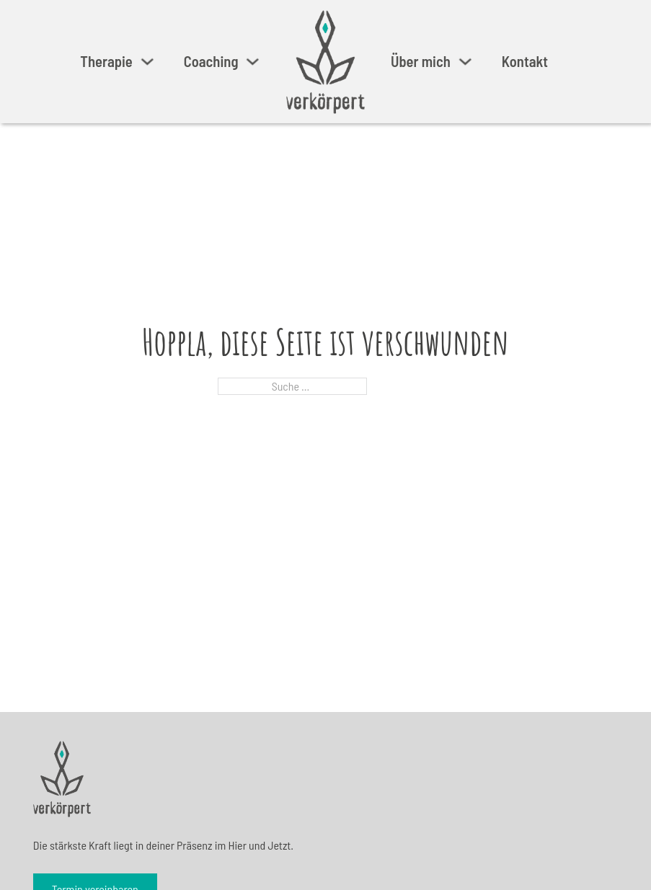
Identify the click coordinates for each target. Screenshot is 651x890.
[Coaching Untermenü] (252, 61)
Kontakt (525, 61)
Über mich (421, 61)
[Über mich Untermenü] (465, 61)
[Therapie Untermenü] (147, 61)
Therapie (106, 61)
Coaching (211, 61)
